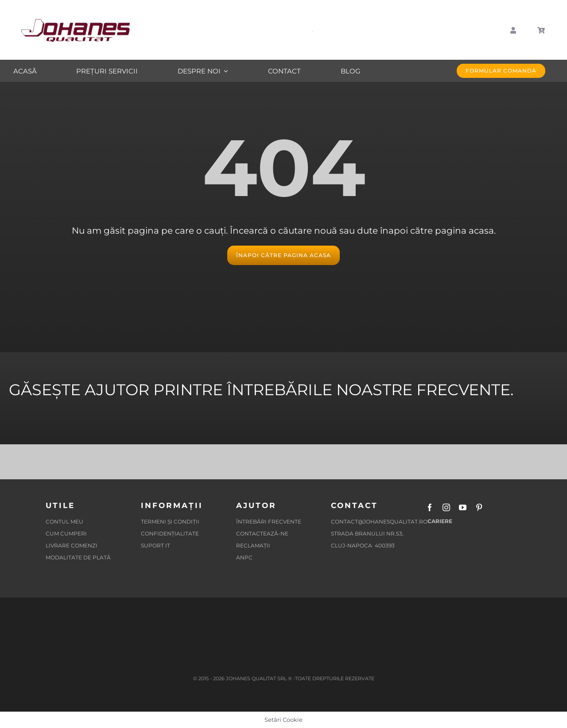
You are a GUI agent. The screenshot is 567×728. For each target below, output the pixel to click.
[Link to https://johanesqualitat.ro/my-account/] (513, 30)
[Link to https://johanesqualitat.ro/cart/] (541, 30)
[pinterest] (479, 507)
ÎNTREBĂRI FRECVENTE (268, 521)
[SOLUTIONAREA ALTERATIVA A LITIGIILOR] (141, 616)
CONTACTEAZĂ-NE (262, 533)
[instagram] (446, 507)
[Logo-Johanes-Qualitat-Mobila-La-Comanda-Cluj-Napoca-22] (75, 22)
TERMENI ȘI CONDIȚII (170, 521)
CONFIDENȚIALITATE (170, 533)
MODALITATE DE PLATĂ (78, 557)
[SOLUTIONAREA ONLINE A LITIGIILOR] (236, 616)
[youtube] (462, 507)
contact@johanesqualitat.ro (379, 521)
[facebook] (430, 507)
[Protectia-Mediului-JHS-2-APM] (426, 616)
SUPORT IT (155, 545)
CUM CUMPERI (66, 533)
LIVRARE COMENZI (71, 545)
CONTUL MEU (64, 521)
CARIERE (439, 521)
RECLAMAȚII (253, 545)
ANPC (245, 557)
